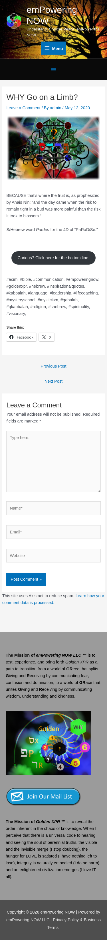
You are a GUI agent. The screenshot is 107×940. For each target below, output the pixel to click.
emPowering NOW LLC (28, 920)
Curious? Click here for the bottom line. (54, 257)
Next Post (53, 381)
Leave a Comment (23, 108)
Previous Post (53, 366)
